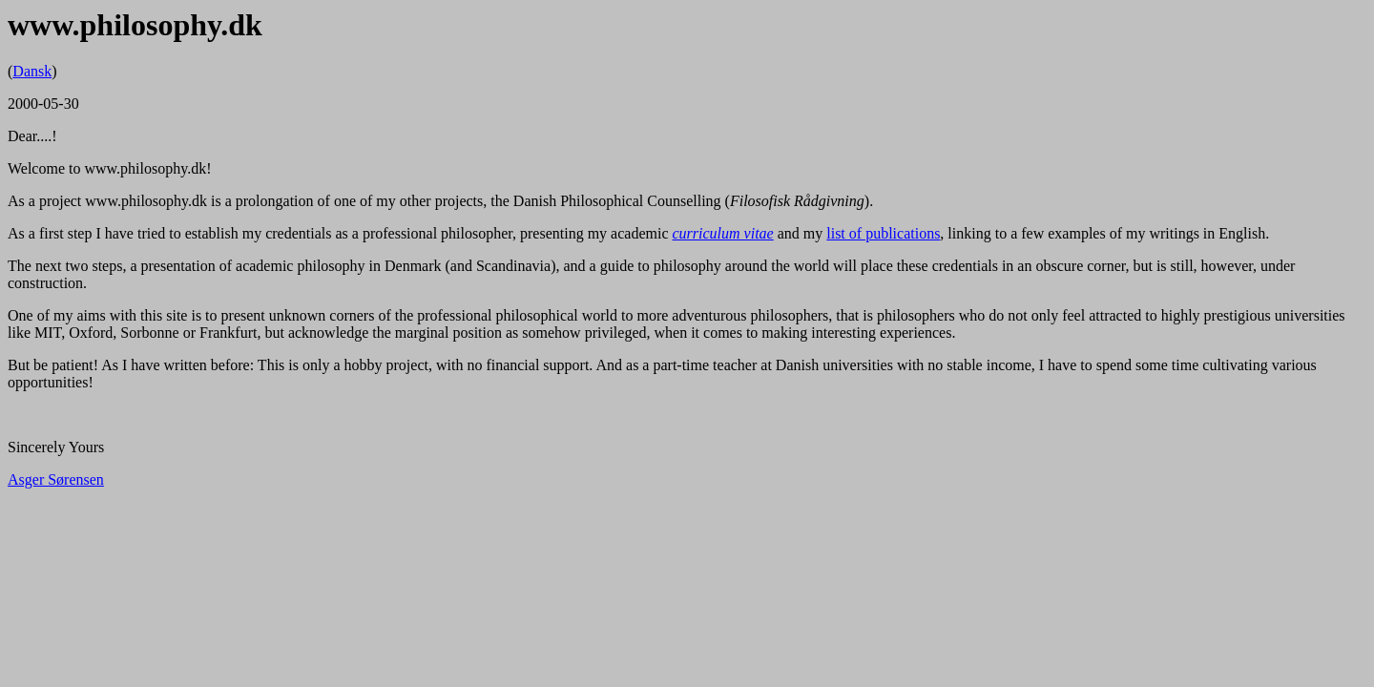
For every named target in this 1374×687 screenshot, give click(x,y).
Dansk (32, 71)
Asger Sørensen (56, 479)
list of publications (883, 233)
